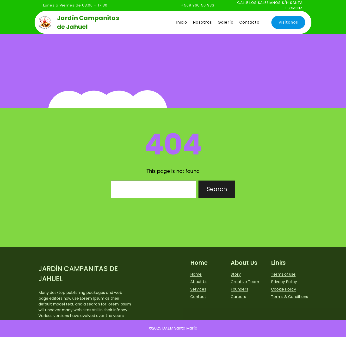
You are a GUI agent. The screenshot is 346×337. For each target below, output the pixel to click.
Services (198, 316)
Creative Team (245, 308)
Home (196, 301)
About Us (198, 308)
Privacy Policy (284, 308)
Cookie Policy (283, 316)
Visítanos (287, 22)
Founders (239, 316)
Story (236, 301)
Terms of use (283, 301)
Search (217, 189)
